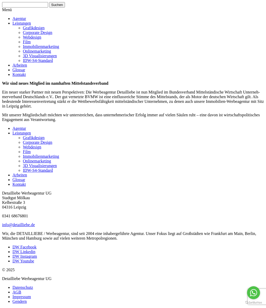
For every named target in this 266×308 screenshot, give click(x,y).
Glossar (18, 70)
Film (27, 42)
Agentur (19, 18)
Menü (7, 10)
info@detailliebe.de (18, 225)
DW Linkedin (23, 251)
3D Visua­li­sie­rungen (40, 56)
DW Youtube (23, 261)
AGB (16, 292)
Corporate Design (37, 32)
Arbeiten (19, 65)
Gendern (19, 301)
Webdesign (32, 37)
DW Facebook (24, 247)
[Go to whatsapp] (253, 292)
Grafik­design (34, 28)
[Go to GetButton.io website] (253, 302)
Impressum (21, 297)
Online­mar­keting (37, 51)
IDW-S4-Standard (38, 60)
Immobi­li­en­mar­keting (41, 46)
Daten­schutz (22, 287)
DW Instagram (24, 256)
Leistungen (21, 23)
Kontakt (19, 74)
